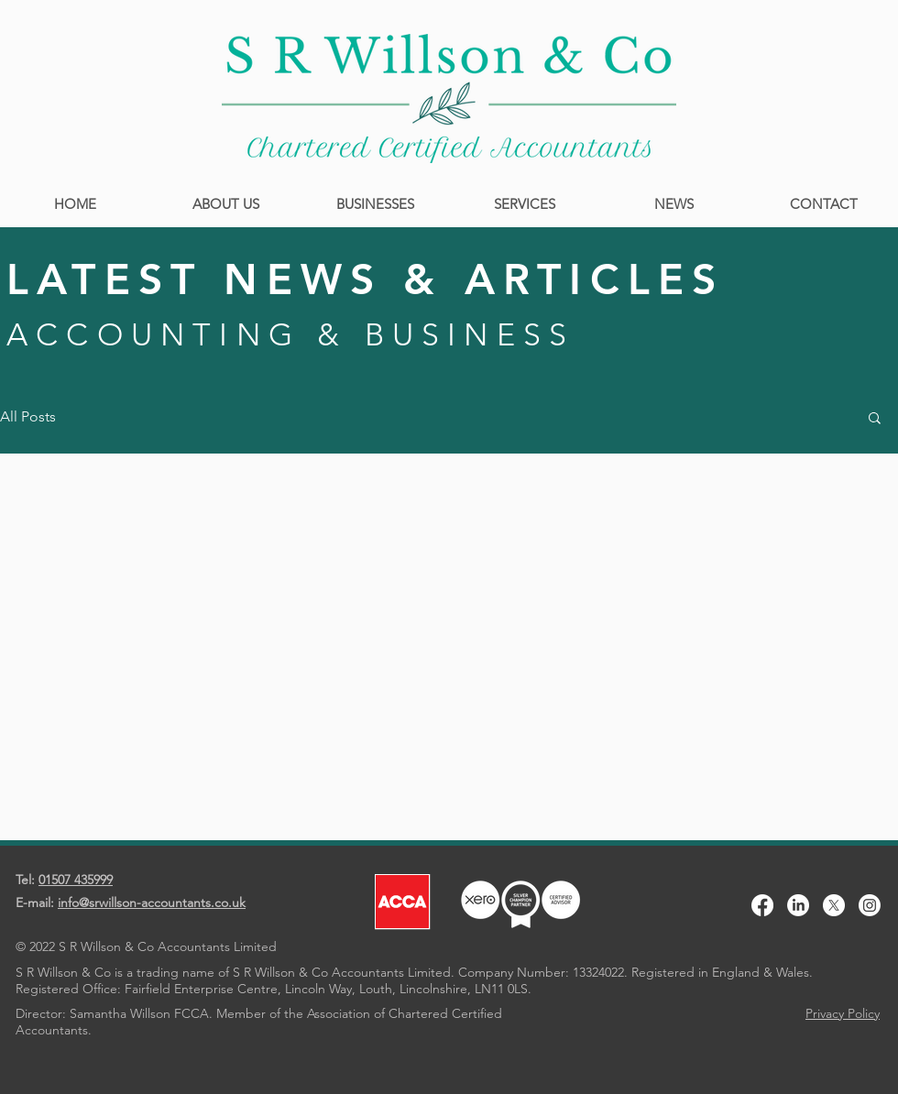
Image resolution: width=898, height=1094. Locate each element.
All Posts (28, 416)
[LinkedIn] (798, 905)
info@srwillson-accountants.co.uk (152, 902)
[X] (834, 905)
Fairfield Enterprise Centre (201, 988)
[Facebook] (762, 905)
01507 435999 (75, 879)
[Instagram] (870, 905)
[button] (874, 419)
